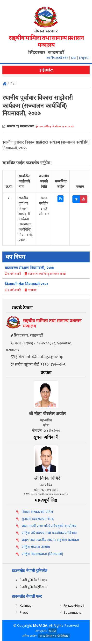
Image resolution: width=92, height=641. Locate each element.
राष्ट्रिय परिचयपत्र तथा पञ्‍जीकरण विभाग (49, 532)
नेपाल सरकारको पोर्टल (37, 511)
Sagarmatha (73, 612)
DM (73, 57)
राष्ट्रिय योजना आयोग (36, 546)
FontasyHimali (74, 605)
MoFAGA (40, 625)
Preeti (24, 612)
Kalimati (25, 605)
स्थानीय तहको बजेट (58, 57)
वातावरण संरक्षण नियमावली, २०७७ (29, 267)
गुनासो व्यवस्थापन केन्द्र (38, 518)
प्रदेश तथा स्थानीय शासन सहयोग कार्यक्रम (50, 539)
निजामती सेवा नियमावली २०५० (26, 284)
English (84, 57)
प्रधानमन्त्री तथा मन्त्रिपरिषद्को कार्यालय (49, 525)
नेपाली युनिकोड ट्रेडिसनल (34, 587)
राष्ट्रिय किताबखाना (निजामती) (42, 554)
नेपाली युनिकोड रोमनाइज (34, 580)
